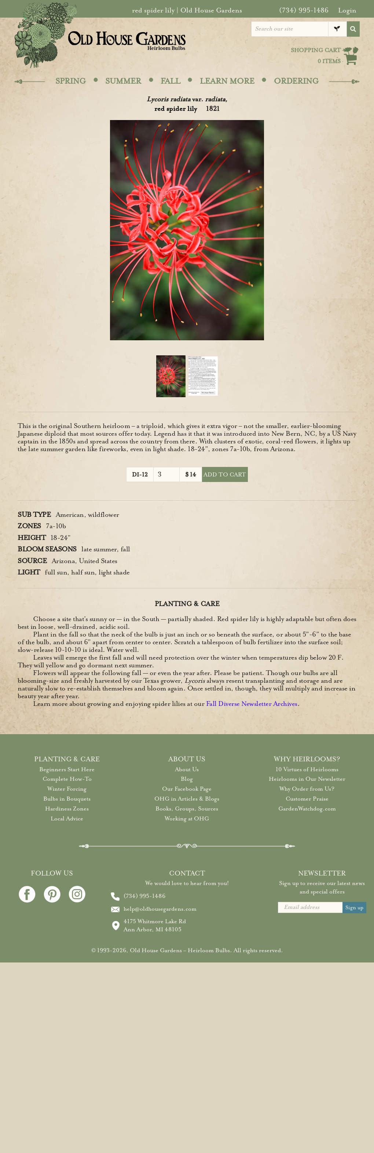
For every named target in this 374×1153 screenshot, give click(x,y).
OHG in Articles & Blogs (186, 798)
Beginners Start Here (67, 769)
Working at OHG (187, 818)
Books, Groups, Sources (186, 808)
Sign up (354, 907)
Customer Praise (307, 798)
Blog (187, 779)
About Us (187, 769)
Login (347, 10)
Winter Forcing (67, 789)
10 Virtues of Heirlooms (307, 769)
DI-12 (140, 474)
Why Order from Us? (306, 789)
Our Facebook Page (187, 789)
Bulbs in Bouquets (67, 798)
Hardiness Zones (67, 808)
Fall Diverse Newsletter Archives (251, 703)
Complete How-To (67, 779)
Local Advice (67, 818)
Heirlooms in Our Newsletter (307, 779)
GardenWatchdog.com (307, 808)
